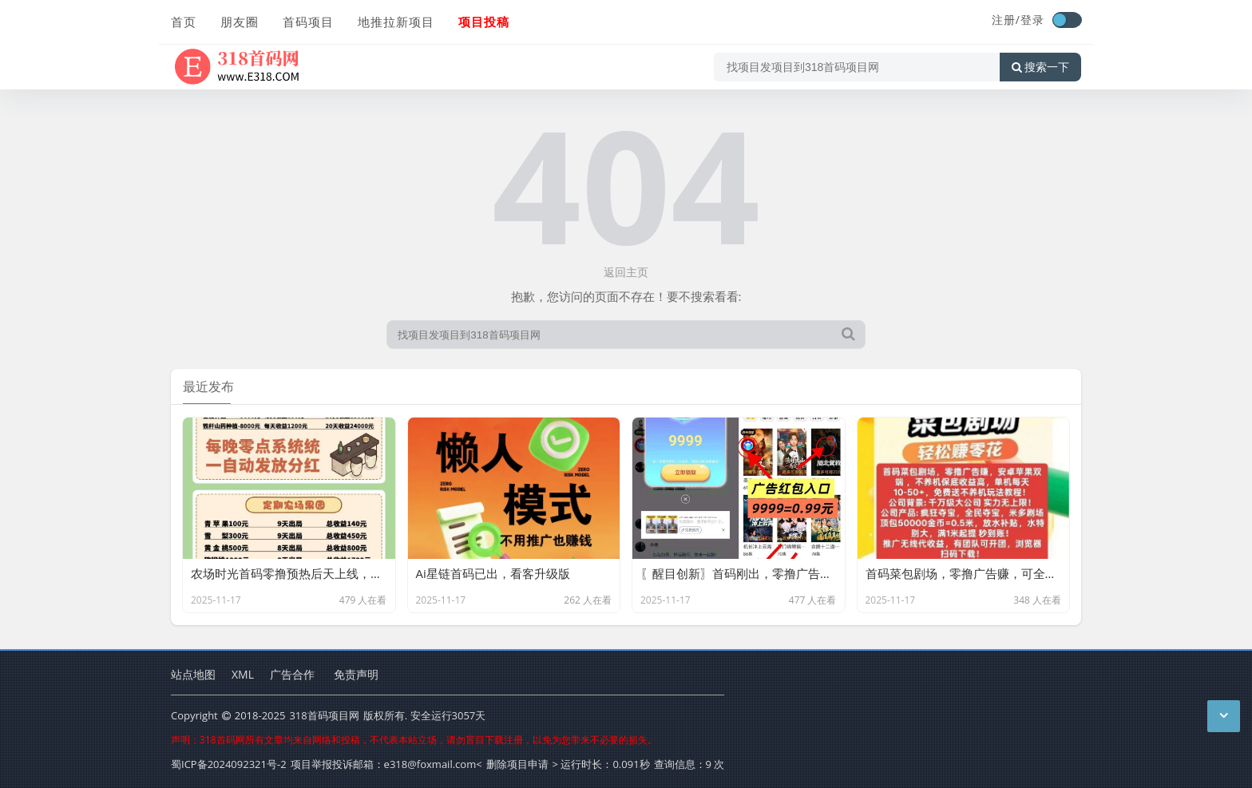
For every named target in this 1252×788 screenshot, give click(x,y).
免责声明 (356, 674)
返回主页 (626, 271)
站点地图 (193, 674)
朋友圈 (239, 22)
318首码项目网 (324, 715)
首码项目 (308, 22)
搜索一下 (1040, 67)
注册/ (1006, 19)
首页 (183, 22)
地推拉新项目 (396, 22)
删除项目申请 (517, 764)
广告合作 (292, 674)
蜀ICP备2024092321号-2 (229, 764)
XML (243, 674)
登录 (1032, 19)
